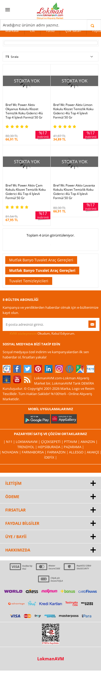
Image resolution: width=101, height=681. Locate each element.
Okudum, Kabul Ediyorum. (39, 333)
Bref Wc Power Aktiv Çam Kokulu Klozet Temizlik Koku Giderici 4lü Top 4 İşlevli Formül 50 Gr (26, 191)
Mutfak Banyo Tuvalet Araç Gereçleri (41, 259)
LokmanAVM (50, 659)
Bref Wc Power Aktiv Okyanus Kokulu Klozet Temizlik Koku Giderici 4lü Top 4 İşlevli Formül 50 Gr (24, 111)
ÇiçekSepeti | (52, 441)
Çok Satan (73, 30)
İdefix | (50, 457)
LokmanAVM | (28, 441)
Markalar (12, 30)
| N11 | (9, 441)
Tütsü (50, 30)
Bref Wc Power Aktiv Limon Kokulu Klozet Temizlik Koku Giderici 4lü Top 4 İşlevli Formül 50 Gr (73, 111)
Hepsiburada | (51, 446)
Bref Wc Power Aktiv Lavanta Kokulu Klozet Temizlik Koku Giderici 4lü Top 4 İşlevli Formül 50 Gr (74, 191)
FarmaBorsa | (34, 452)
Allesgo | (78, 452)
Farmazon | (58, 452)
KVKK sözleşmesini (23, 333)
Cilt (32, 30)
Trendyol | (27, 446)
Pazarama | (74, 446)
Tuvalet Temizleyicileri (28, 280)
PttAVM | (72, 441)
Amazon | (89, 441)
